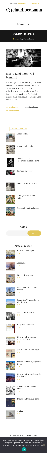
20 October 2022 (13, 107)
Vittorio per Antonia (25, 312)
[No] (44, 445)
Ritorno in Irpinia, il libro (28, 399)
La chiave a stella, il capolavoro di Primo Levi (28, 160)
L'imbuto (20, 411)
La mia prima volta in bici (28, 183)
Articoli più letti (18, 129)
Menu (21, 24)
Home (15, 39)
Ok (24, 449)
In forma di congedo (26, 251)
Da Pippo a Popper (24, 171)
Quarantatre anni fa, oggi (28, 349)
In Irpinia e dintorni (25, 325)
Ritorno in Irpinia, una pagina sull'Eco (26, 338)
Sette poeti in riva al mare (28, 208)
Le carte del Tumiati (25, 146)
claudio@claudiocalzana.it (28, 4)
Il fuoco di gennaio (25, 275)
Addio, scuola (22, 134)
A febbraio (21, 263)
